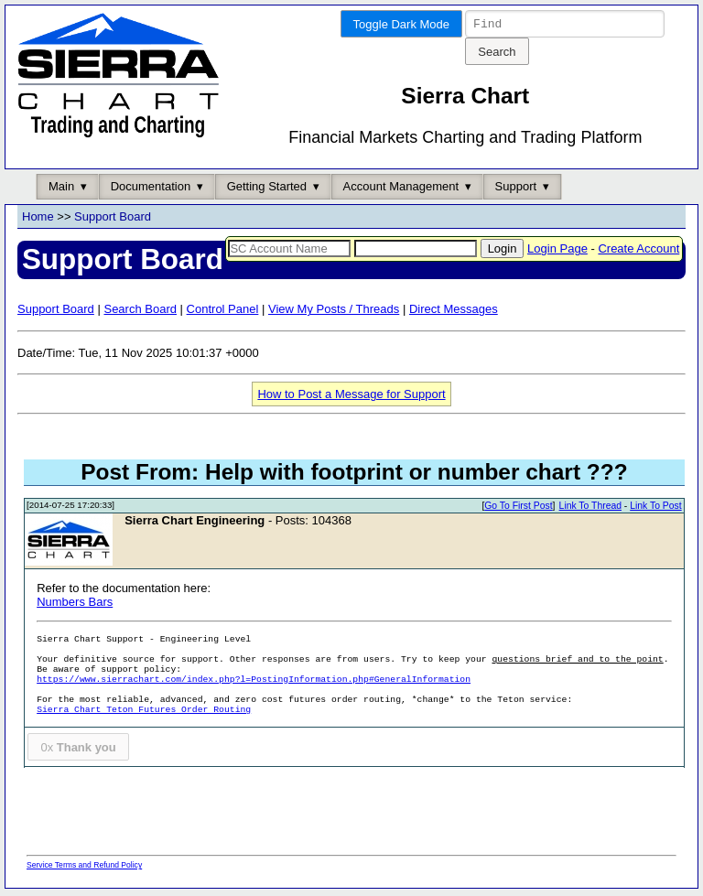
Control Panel (223, 311)
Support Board (112, 219)
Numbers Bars (75, 604)
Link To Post (655, 508)
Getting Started (267, 189)
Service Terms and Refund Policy (84, 867)
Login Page (557, 251)
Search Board (140, 311)
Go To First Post (518, 508)
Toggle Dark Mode (401, 24)
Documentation (150, 189)
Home (38, 219)
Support (516, 189)
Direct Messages (453, 311)
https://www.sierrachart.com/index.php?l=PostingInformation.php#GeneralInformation (253, 682)
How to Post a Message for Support (351, 397)
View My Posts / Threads (333, 311)
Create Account (638, 251)
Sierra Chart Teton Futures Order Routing (144, 712)
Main (61, 189)
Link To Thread (590, 508)
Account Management (401, 189)
